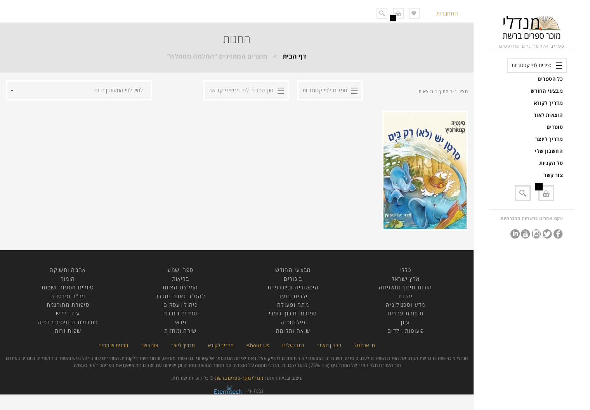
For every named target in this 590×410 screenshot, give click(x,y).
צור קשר (553, 174)
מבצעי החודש (547, 90)
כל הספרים (550, 78)
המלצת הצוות (180, 287)
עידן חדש (68, 313)
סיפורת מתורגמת (68, 304)
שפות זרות (68, 330)
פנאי (180, 322)
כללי (405, 269)
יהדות (405, 296)
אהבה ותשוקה (68, 269)
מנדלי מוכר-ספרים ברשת (239, 378)
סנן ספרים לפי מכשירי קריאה (240, 90)
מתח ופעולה (293, 304)
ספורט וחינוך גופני (293, 313)
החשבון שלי (549, 150)
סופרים (555, 126)
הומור (68, 278)
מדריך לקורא (548, 102)
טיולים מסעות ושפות (68, 287)
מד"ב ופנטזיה (67, 296)
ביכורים (293, 278)
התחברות (447, 13)
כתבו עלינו (293, 345)
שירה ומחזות (180, 330)
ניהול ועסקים (180, 304)
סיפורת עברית (406, 313)
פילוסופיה (293, 322)
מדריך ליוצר (549, 138)
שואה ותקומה (293, 330)
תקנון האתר (329, 345)
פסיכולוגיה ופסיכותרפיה (68, 322)
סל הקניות (551, 162)
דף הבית (295, 56)
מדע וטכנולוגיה (405, 304)
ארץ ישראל (406, 278)
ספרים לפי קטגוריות (532, 65)
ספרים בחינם (180, 313)
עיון (405, 322)
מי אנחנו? (364, 345)
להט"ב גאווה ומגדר (180, 296)
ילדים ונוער (292, 296)
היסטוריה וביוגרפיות (293, 287)
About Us (257, 345)
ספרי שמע (180, 269)
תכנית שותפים (113, 345)
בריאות (180, 278)
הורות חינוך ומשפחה (405, 287)
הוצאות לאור (548, 114)
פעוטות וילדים (405, 330)
